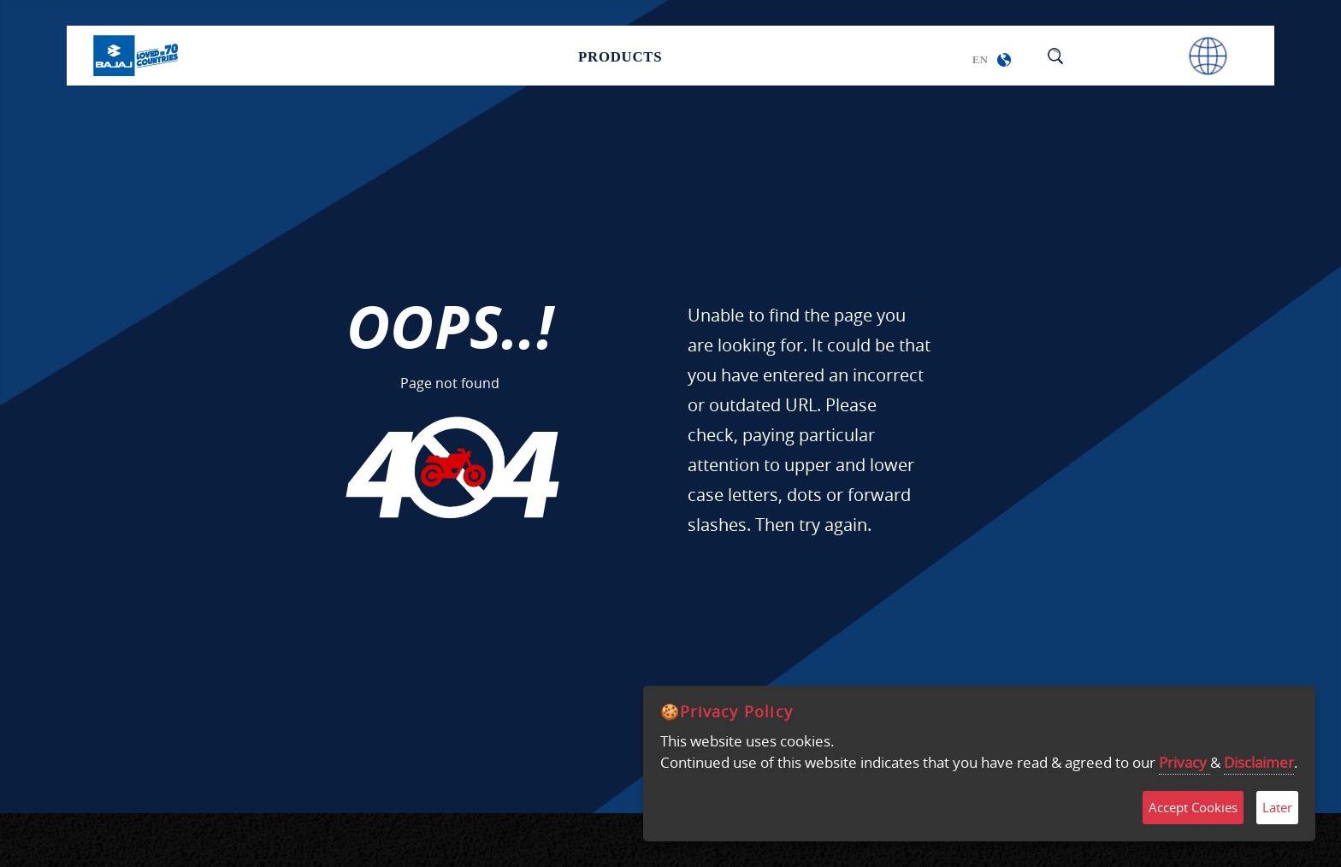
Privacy (1184, 762)
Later (1277, 807)
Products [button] (620, 55)
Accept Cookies (1193, 807)
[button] (1003, 60)
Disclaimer (1259, 762)
